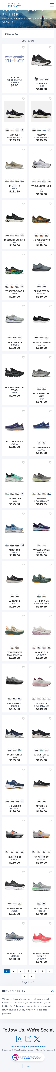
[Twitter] (37, 1039)
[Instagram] (28, 1039)
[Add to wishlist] (23, 47)
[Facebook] (19, 1039)
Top (29, 1066)
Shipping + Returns (36, 1046)
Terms (13, 1046)
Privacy (21, 1046)
